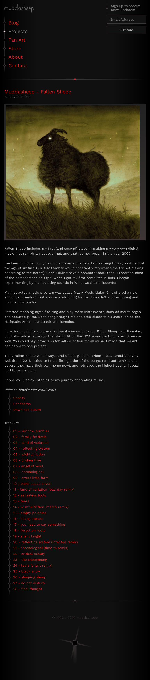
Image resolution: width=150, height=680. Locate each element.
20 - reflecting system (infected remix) (45, 542)
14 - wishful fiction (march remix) (40, 507)
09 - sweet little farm (30, 478)
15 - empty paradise (29, 513)
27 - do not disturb (29, 583)
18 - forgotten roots (29, 530)
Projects (18, 31)
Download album (27, 410)
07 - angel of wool (28, 466)
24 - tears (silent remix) (32, 565)
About (15, 57)
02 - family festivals (29, 437)
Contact (17, 65)
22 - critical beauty (29, 554)
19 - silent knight (27, 536)
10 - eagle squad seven (32, 483)
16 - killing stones (28, 519)
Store (14, 48)
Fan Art (16, 40)
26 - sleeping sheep (29, 577)
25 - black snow (26, 571)
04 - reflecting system (31, 448)
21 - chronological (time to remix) (40, 548)
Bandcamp (22, 404)
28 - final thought (27, 589)
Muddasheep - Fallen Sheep (37, 92)
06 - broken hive (27, 460)
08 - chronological (28, 472)
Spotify (19, 398)
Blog (13, 23)
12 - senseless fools (29, 495)
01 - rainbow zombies (31, 431)
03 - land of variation (31, 443)
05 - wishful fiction (29, 454)
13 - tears (21, 501)
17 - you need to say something (39, 524)
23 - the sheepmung (30, 560)
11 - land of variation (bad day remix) (43, 489)
